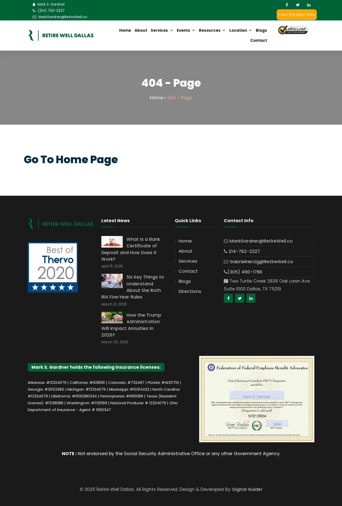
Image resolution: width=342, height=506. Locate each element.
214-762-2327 (242, 251)
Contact (258, 40)
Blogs (261, 30)
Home (125, 30)
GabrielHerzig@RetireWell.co (258, 262)
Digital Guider (247, 489)
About (141, 30)
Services (162, 30)
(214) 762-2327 (51, 10)
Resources (212, 30)
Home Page (87, 159)
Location (240, 30)
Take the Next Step (296, 14)
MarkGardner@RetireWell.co (62, 16)
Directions (190, 291)
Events (186, 30)
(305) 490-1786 (243, 272)
